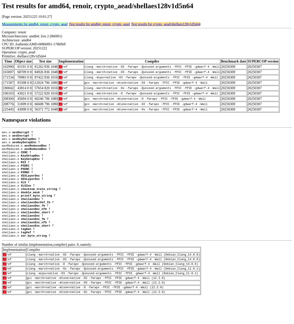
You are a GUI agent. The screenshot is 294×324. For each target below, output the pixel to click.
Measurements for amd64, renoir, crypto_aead (35, 24)
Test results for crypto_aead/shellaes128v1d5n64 (165, 24)
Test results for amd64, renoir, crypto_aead (99, 24)
